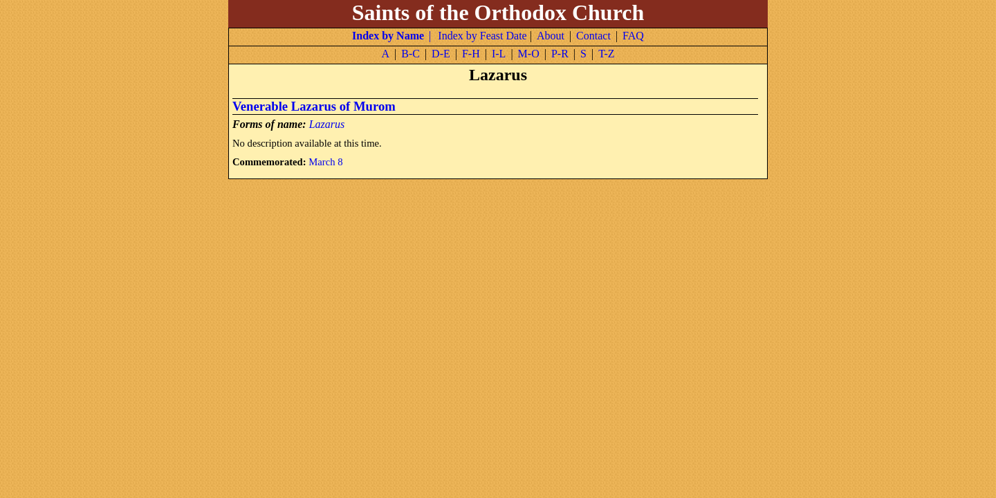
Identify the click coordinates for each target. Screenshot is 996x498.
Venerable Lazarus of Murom (314, 106)
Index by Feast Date (482, 36)
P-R (560, 53)
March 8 (325, 161)
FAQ (633, 36)
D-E (441, 53)
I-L (499, 53)
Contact (593, 36)
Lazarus (327, 124)
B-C (410, 53)
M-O (529, 53)
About (550, 36)
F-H (471, 53)
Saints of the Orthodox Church (498, 12)
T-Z (606, 53)
